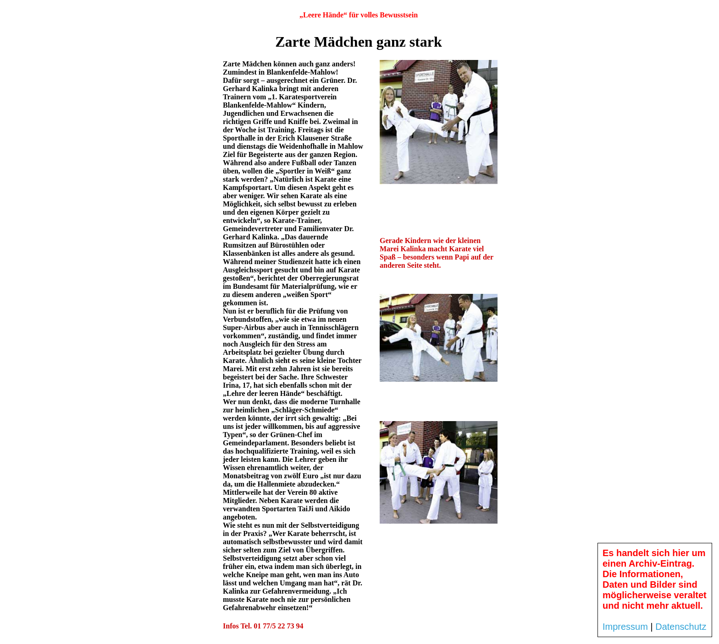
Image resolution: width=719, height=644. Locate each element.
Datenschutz (680, 627)
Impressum (625, 627)
